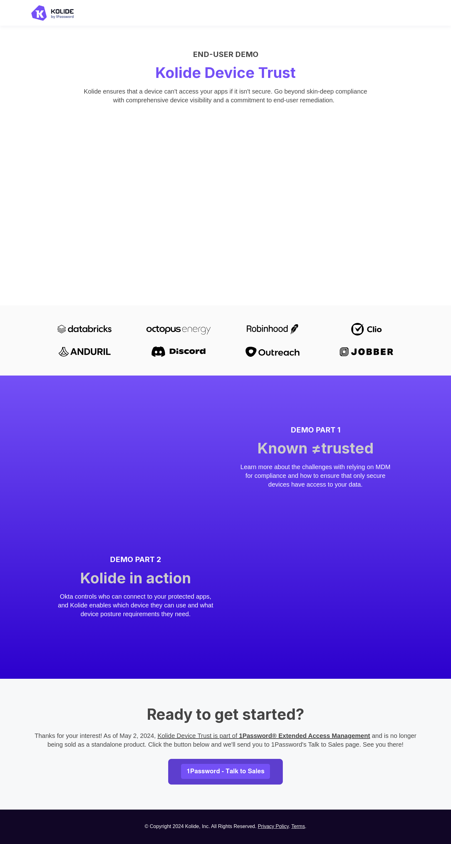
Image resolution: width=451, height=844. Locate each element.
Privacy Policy (273, 826)
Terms (298, 826)
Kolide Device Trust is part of (264, 735)
